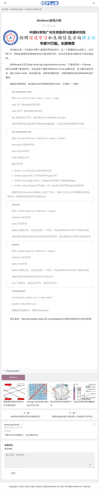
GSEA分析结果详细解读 (84, 402)
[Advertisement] (49, 348)
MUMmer (13, 377)
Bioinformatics (17, 9)
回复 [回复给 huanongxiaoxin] (7, 431)
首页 (6, 9)
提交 (13, 473)
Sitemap (86, 486)
